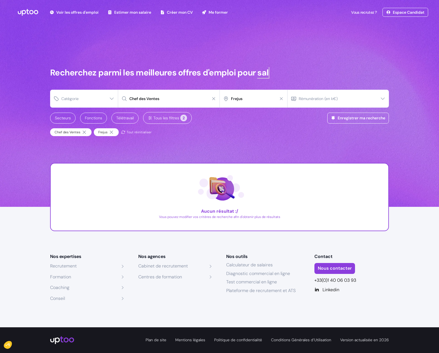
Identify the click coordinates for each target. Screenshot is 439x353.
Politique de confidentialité (238, 339)
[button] (11, 343)
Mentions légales (190, 339)
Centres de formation (160, 277)
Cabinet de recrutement (163, 266)
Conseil (57, 298)
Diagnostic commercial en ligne (258, 273)
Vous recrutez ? (363, 12)
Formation (60, 277)
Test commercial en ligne (251, 282)
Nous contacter (335, 268)
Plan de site (156, 339)
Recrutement (63, 266)
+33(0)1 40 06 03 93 (335, 280)
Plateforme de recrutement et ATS (261, 290)
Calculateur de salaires (249, 265)
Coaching (59, 287)
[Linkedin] (351, 290)
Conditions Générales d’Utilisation (301, 339)
